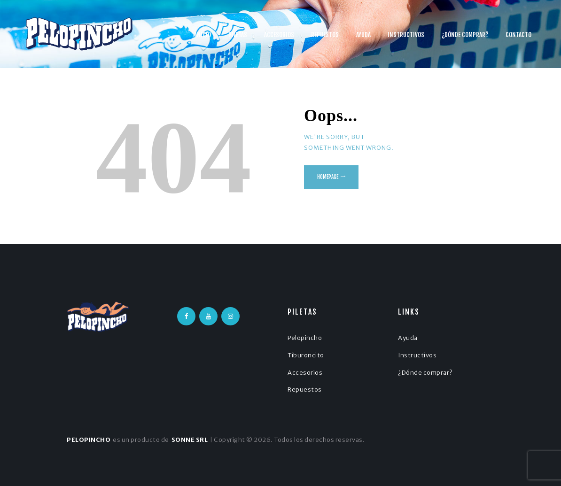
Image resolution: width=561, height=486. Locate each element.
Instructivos (417, 355)
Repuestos (305, 389)
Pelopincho (305, 338)
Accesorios (305, 373)
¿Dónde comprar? (425, 373)
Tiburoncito (306, 355)
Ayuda (408, 338)
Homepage (327, 177)
